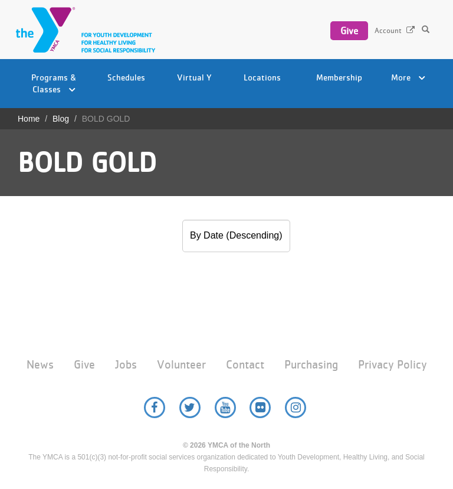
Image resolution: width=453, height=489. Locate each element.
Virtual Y (194, 77)
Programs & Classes (54, 83)
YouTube (225, 407)
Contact (245, 364)
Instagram (295, 407)
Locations (262, 77)
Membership (339, 77)
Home (29, 118)
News (40, 364)
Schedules (126, 77)
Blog (60, 118)
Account (388, 30)
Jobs (126, 364)
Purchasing (311, 364)
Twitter (190, 407)
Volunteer (181, 364)
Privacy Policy (392, 364)
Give (349, 31)
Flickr (260, 407)
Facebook (154, 407)
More (408, 77)
